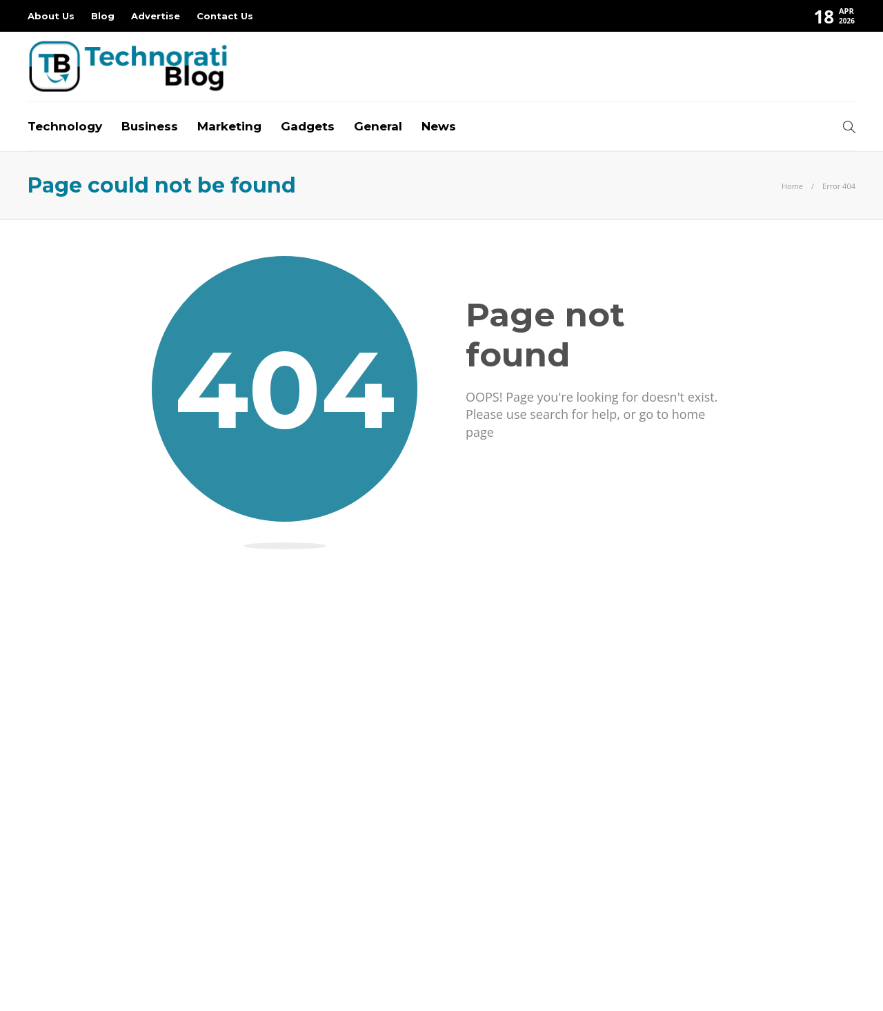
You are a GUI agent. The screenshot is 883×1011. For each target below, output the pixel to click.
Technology (65, 126)
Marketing (229, 126)
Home (792, 186)
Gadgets (308, 126)
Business (149, 126)
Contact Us (225, 15)
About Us (51, 15)
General (378, 126)
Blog (103, 15)
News (438, 126)
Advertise (155, 15)
